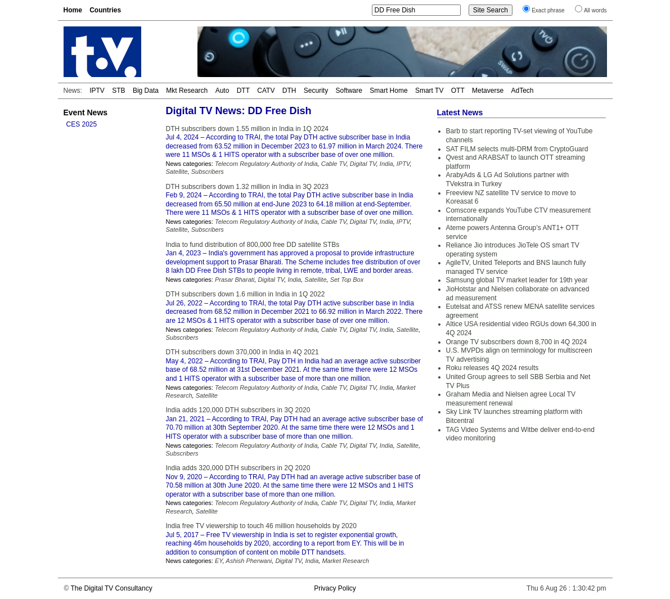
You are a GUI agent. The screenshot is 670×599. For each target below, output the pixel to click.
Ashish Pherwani (249, 560)
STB (118, 90)
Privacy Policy (335, 588)
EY (219, 560)
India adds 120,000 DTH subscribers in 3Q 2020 (238, 410)
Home (73, 10)
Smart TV (429, 90)
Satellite (177, 171)
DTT (243, 90)
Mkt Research (187, 90)
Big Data (146, 90)
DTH (289, 90)
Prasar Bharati (234, 279)
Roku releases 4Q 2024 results (492, 368)
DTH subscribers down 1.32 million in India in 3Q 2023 (247, 187)
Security (316, 90)
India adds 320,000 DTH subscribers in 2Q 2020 (238, 468)
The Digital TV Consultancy (111, 588)
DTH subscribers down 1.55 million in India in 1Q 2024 (247, 129)
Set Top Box (347, 279)
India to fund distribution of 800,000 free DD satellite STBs (253, 245)
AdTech (522, 90)
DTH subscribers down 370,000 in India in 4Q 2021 (242, 352)
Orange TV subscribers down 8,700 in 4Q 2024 (516, 342)
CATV (266, 90)
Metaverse (487, 90)
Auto (222, 90)
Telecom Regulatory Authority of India (266, 163)
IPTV (97, 90)
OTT (458, 90)
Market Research (345, 560)
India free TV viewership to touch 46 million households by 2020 (261, 526)
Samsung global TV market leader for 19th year (517, 280)
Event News (86, 112)
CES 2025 (81, 124)
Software (349, 90)
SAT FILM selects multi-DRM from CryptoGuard (517, 149)
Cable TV (334, 163)
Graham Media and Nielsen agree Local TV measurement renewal (511, 398)
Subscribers (207, 171)
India (386, 163)
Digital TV (363, 163)
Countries (105, 10)
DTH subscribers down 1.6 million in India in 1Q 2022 (245, 294)
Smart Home (388, 90)
